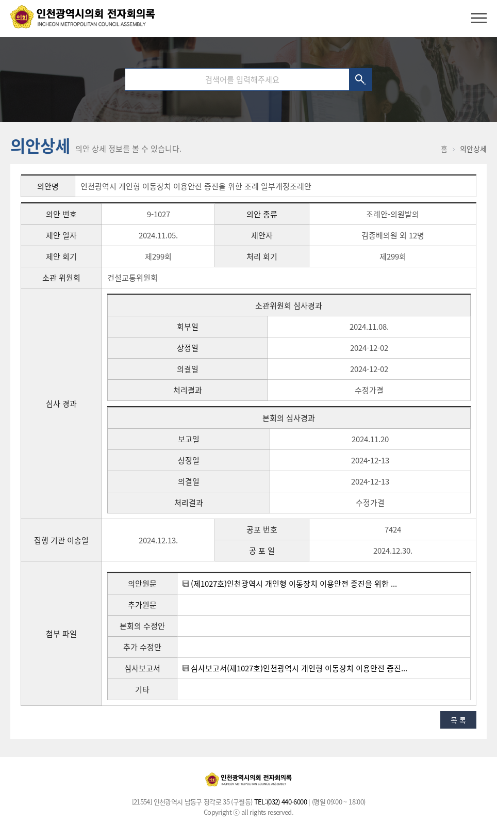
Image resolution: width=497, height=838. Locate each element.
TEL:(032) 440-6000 (280, 802)
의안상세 (473, 148)
